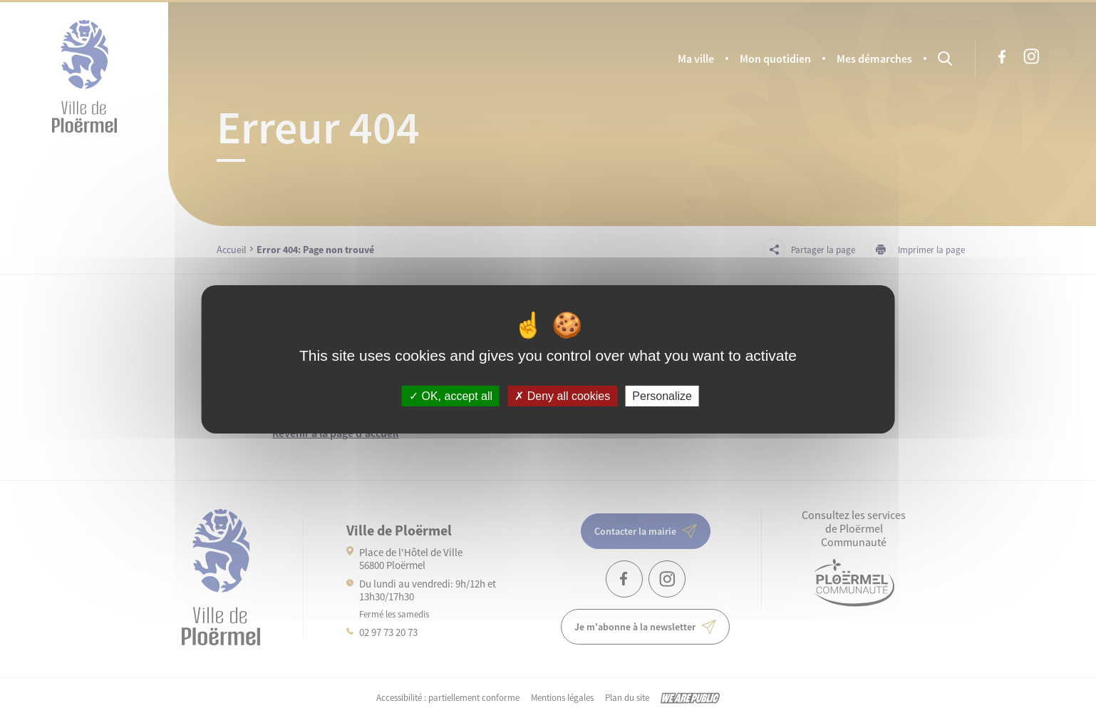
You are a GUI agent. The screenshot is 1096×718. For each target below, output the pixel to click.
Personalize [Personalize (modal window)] (662, 395)
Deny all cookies (562, 395)
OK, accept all (450, 395)
